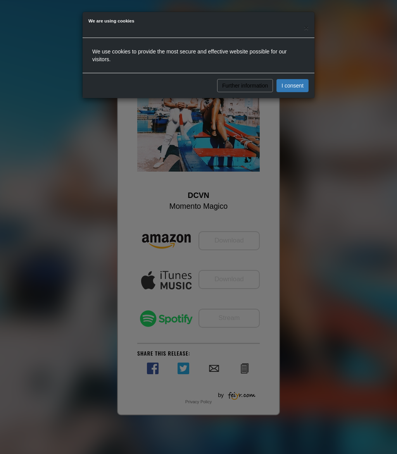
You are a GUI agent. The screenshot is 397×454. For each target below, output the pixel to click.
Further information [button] (245, 86)
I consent (292, 86)
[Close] (306, 28)
